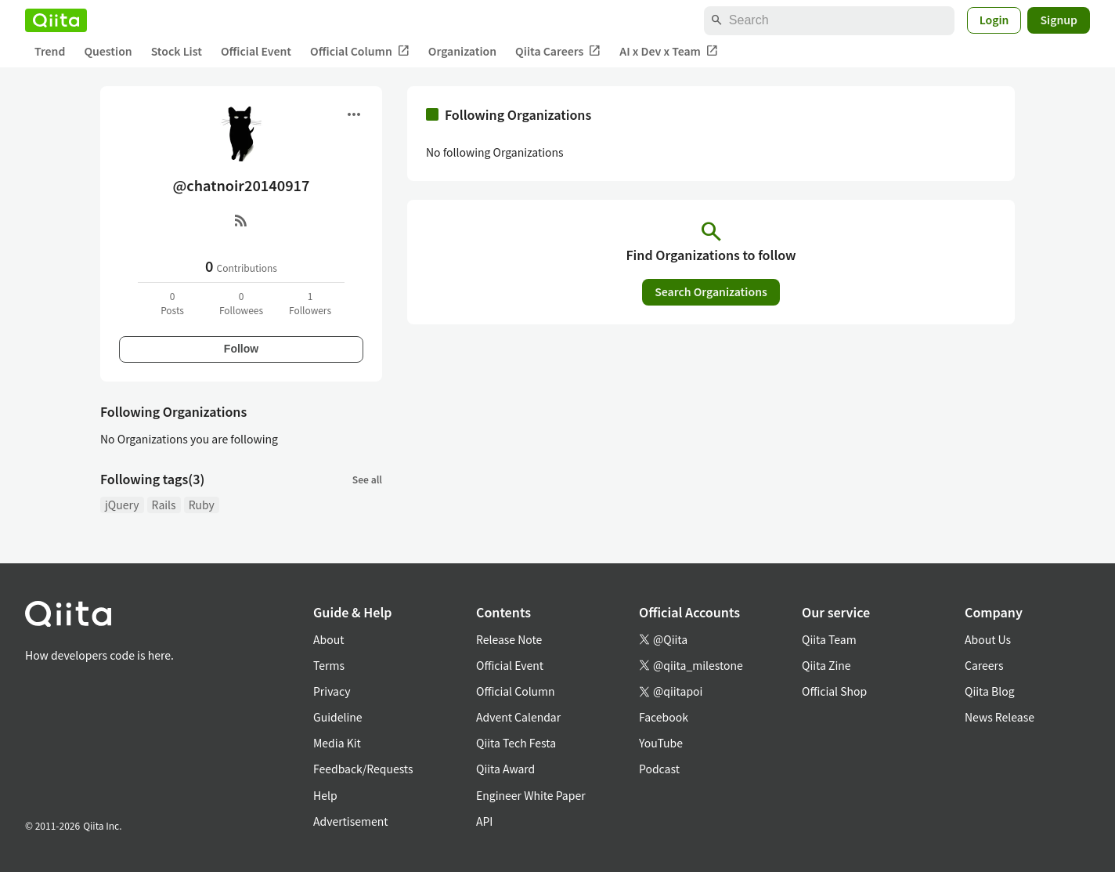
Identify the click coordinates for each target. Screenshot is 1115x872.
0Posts (172, 303)
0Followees (241, 303)
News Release (999, 717)
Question (108, 51)
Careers (984, 665)
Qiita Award (505, 768)
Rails (164, 504)
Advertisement (350, 821)
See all (367, 479)
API (484, 821)
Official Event (256, 51)
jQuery (122, 504)
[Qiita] (56, 20)
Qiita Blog (990, 691)
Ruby (202, 504)
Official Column (360, 51)
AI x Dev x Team (668, 51)
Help (325, 795)
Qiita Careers (558, 51)
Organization (462, 51)
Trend (49, 51)
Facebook (663, 717)
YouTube (661, 743)
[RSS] (241, 220)
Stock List (176, 51)
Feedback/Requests (363, 768)
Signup (1058, 19)
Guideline (338, 717)
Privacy (331, 691)
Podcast (659, 768)
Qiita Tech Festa (516, 743)
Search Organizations (711, 291)
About (328, 639)
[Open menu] (354, 114)
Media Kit (337, 743)
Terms (329, 665)
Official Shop (834, 691)
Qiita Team (829, 639)
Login (994, 19)
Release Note (509, 639)
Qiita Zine (826, 665)
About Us (988, 639)
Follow (241, 348)
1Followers (310, 303)
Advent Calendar (518, 717)
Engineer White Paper (531, 795)
